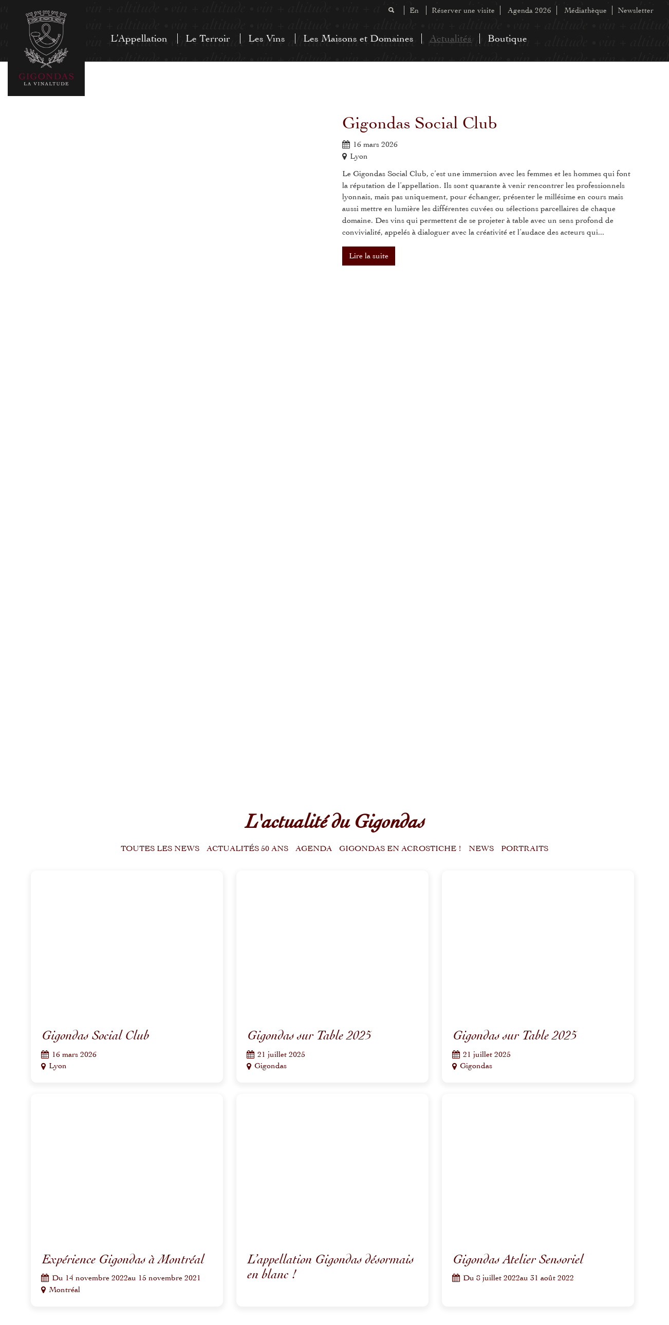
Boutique (507, 38)
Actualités (451, 38)
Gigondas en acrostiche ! (400, 848)
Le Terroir (207, 38)
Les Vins (266, 38)
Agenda (313, 848)
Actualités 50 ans (247, 848)
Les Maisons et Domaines (358, 38)
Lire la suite (368, 255)
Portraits (524, 848)
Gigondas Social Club (419, 122)
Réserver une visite (463, 10)
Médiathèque (585, 10)
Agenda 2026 (529, 10)
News (481, 848)
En (414, 10)
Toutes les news (160, 848)
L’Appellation (139, 38)
